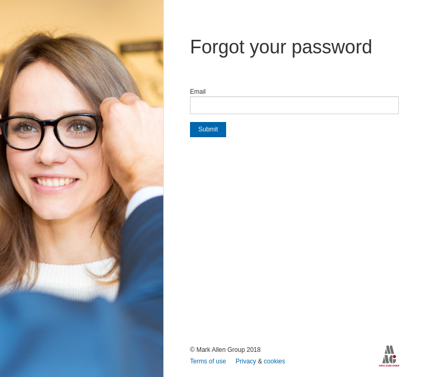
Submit (208, 129)
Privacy (247, 361)
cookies (274, 361)
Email (198, 91)
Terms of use (209, 361)
